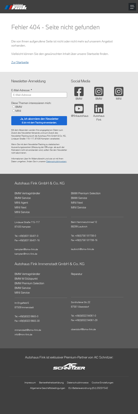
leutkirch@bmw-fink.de (82, 249)
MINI (18, 110)
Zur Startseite (20, 62)
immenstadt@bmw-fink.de (28, 330)
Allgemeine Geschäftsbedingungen (47, 388)
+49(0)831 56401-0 (28, 235)
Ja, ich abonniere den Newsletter (39, 120)
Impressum (30, 382)
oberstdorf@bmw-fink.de (83, 329)
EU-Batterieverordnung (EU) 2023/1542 (88, 388)
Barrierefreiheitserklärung (51, 382)
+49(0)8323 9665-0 (28, 316)
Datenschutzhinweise (77, 382)
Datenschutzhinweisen (56, 161)
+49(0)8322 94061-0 (85, 315)
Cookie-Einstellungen (102, 382)
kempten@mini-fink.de (26, 253)
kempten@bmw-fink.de (26, 249)
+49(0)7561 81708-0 (85, 235)
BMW (18, 106)
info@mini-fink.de (23, 334)
